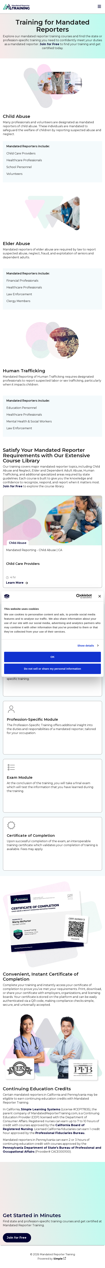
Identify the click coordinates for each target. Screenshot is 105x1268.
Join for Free (49, 44)
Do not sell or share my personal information (52, 668)
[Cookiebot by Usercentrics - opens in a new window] (76, 596)
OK (53, 656)
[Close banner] (99, 596)
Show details (86, 645)
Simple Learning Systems (40, 1109)
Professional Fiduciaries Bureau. (60, 1133)
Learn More (17, 583)
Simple (58, 1258)
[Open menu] (99, 6)
